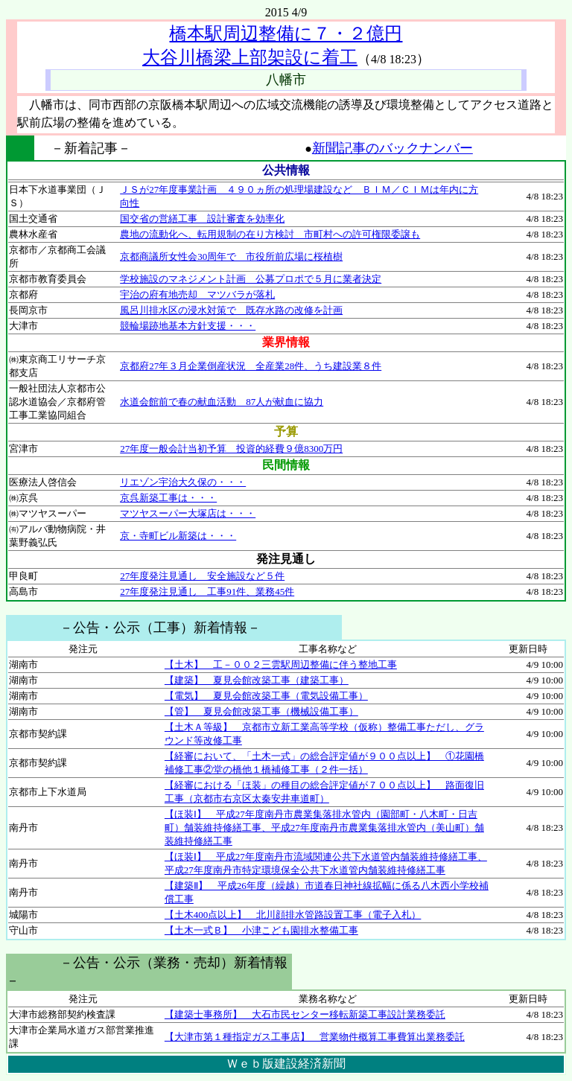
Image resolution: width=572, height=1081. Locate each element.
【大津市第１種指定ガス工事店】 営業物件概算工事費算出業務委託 (315, 1036)
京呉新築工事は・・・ (168, 497)
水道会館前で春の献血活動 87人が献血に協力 (221, 401)
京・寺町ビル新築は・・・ (178, 535)
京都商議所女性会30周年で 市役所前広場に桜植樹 (231, 256)
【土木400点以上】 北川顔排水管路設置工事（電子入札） (293, 914)
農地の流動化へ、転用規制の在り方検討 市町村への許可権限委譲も (270, 234)
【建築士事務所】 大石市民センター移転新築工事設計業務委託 (305, 1014)
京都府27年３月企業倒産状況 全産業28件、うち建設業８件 (250, 366)
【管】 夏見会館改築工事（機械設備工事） (261, 711)
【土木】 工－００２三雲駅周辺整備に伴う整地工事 (281, 664)
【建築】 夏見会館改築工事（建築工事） (257, 680)
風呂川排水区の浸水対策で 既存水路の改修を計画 (231, 310)
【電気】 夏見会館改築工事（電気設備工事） (266, 695)
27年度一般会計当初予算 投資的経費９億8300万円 (231, 448)
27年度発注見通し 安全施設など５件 (202, 575)
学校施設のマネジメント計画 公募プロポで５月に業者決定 (250, 278)
